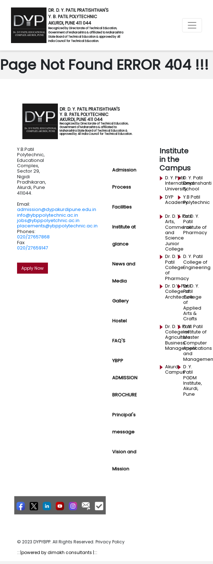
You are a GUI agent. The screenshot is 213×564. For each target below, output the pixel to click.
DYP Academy (176, 199)
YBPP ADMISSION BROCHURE (124, 378)
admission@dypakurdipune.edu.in (56, 209)
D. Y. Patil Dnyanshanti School (197, 183)
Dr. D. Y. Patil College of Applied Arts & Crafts (192, 302)
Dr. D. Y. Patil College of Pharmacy (177, 267)
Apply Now (32, 268)
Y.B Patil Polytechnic (196, 199)
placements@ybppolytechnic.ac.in (57, 226)
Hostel (119, 321)
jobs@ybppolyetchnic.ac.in (48, 220)
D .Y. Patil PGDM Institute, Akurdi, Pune (192, 380)
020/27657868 (33, 237)
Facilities (122, 207)
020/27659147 (32, 248)
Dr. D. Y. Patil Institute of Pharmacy (195, 225)
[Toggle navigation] (192, 25)
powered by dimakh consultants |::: (59, 552)
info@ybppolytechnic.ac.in (47, 215)
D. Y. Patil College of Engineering (197, 262)
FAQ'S (118, 341)
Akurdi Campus (175, 369)
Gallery (120, 301)
